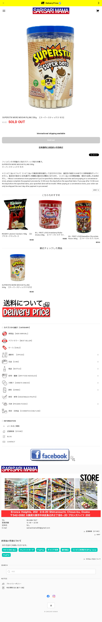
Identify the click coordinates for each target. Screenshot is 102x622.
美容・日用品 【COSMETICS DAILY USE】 (24, 411)
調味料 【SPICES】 (16, 355)
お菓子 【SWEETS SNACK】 (19, 383)
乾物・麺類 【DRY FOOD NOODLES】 (23, 376)
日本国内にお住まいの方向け (51, 147)
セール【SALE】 (14, 348)
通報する (96, 190)
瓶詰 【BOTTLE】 (15, 369)
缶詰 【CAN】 (13, 362)
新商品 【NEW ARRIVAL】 (18, 334)
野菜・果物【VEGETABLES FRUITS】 (22, 397)
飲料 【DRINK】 (14, 390)
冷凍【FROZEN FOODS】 (18, 404)
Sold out (51, 140)
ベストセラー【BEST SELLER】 (20, 341)
